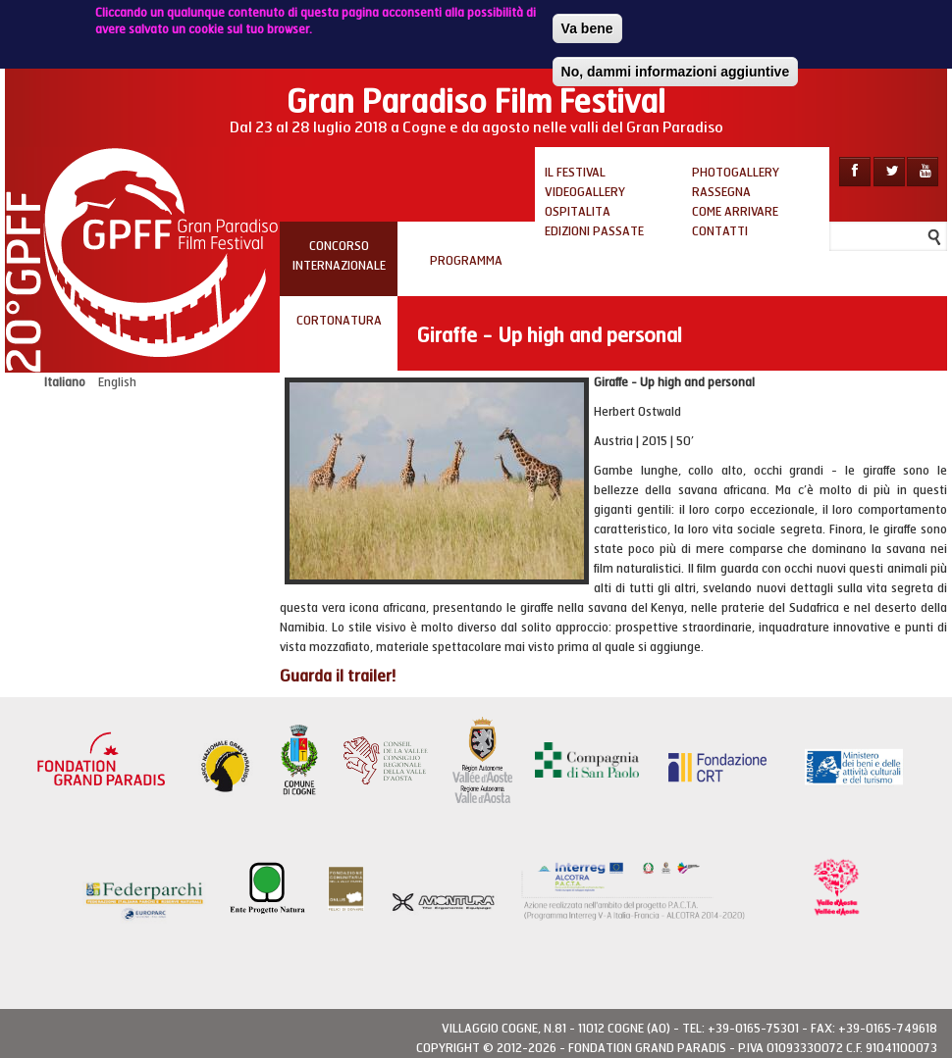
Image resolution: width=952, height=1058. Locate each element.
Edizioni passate (594, 231)
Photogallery (735, 172)
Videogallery (585, 192)
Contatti (720, 231)
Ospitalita (577, 212)
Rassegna (721, 192)
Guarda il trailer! (338, 676)
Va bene (587, 23)
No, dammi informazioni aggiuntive (675, 67)
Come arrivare (735, 212)
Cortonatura (339, 320)
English (117, 382)
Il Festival (575, 172)
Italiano (64, 382)
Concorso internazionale (339, 256)
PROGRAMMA (466, 261)
